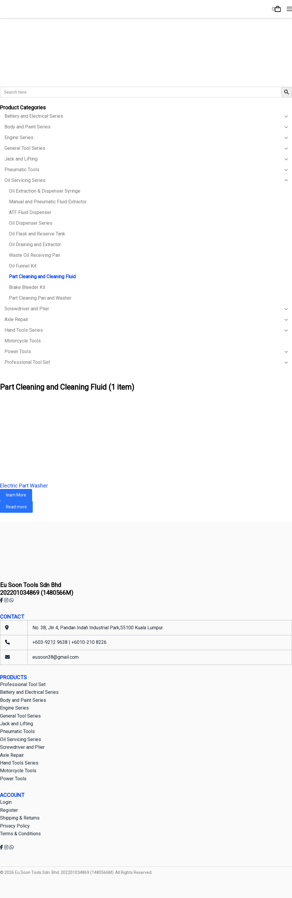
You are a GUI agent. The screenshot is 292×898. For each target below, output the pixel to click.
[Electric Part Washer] (146, 437)
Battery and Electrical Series (29, 692)
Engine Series (14, 708)
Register (9, 810)
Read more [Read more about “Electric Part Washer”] (16, 506)
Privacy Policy (15, 826)
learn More (16, 495)
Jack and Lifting (16, 723)
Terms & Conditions (20, 833)
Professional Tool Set (23, 684)
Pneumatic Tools (17, 731)
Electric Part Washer (24, 485)
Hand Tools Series (19, 763)
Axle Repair (12, 755)
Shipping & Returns (20, 818)
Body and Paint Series (23, 700)
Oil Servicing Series (20, 739)
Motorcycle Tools (18, 770)
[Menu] (289, 9)
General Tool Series (20, 716)
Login (6, 802)
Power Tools (13, 778)
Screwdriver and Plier (22, 747)
